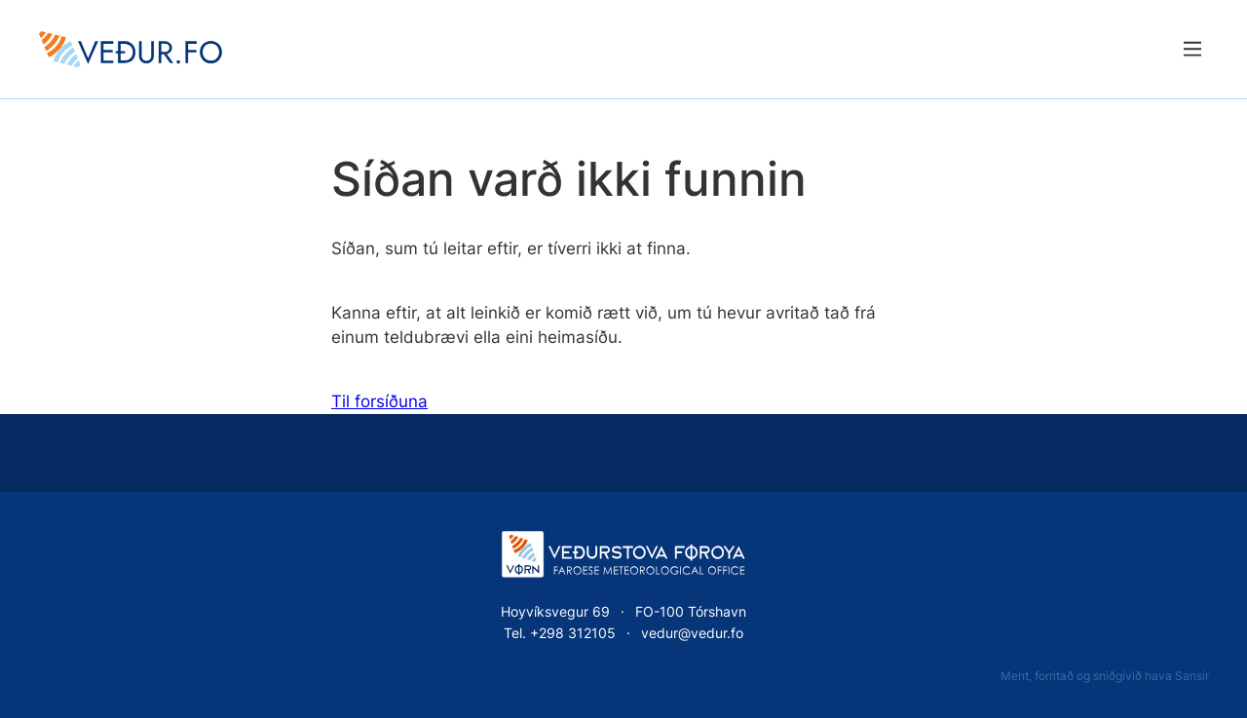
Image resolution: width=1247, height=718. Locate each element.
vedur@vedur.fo (692, 632)
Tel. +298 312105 (560, 632)
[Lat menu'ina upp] (1192, 49)
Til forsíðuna (379, 401)
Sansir (1192, 675)
